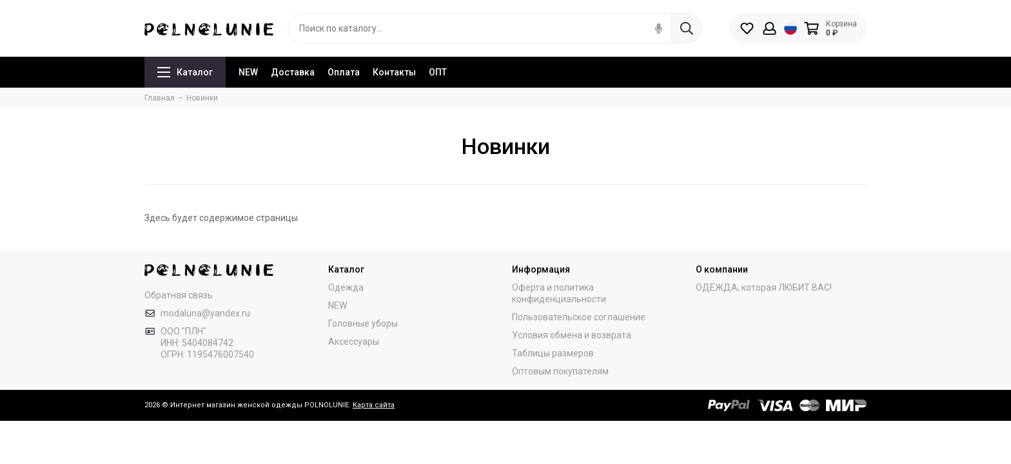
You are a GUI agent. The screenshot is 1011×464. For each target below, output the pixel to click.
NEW (248, 72)
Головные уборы (363, 323)
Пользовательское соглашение (578, 317)
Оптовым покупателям (560, 371)
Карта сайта (374, 405)
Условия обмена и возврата (571, 335)
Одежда (346, 287)
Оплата (344, 72)
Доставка (293, 72)
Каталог (185, 72)
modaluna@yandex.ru (205, 313)
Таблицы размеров (553, 353)
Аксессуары (353, 341)
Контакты (394, 72)
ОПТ (438, 72)
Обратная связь (178, 295)
